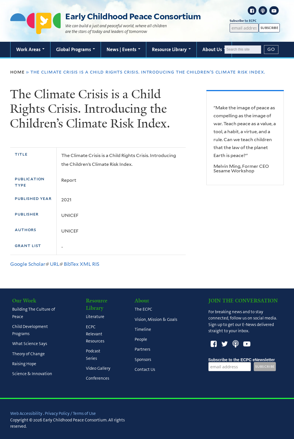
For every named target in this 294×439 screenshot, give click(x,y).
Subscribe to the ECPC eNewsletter (241, 360)
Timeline (143, 329)
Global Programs (75, 49)
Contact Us (145, 369)
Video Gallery (98, 368)
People (141, 339)
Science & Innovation (32, 374)
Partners (142, 349)
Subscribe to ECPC (244, 20)
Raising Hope (24, 364)
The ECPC (143, 309)
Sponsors (143, 359)
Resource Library (171, 49)
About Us (214, 49)
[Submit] (271, 49)
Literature (95, 317)
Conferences (97, 378)
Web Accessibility (26, 413)
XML (85, 264)
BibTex (71, 264)
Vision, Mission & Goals (156, 319)
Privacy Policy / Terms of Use (70, 413)
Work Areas (30, 49)
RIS (95, 264)
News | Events (123, 49)
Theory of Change (28, 354)
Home (17, 72)
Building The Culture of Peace (33, 313)
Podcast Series (93, 354)
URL (56, 264)
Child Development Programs (30, 330)
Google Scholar (29, 264)
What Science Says (29, 344)
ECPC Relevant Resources (95, 334)
